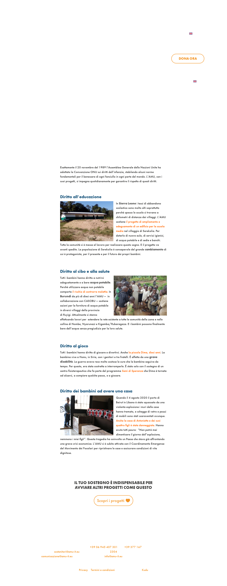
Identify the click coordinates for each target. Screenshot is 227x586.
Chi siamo (118, 40)
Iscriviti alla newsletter (171, 81)
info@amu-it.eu (113, 556)
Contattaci (194, 16)
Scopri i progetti (110, 500)
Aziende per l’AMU (173, 67)
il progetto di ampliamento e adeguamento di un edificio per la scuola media (140, 226)
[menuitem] (195, 33)
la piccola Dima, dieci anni (144, 352)
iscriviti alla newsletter (125, 16)
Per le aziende (163, 16)
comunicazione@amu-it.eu (57, 556)
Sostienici (195, 40)
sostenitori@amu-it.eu (66, 552)
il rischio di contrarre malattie (89, 292)
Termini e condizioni (103, 570)
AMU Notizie (88, 16)
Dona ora (188, 58)
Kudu (145, 570)
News (170, 40)
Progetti (146, 40)
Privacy (83, 570)
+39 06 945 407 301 (104, 547)
